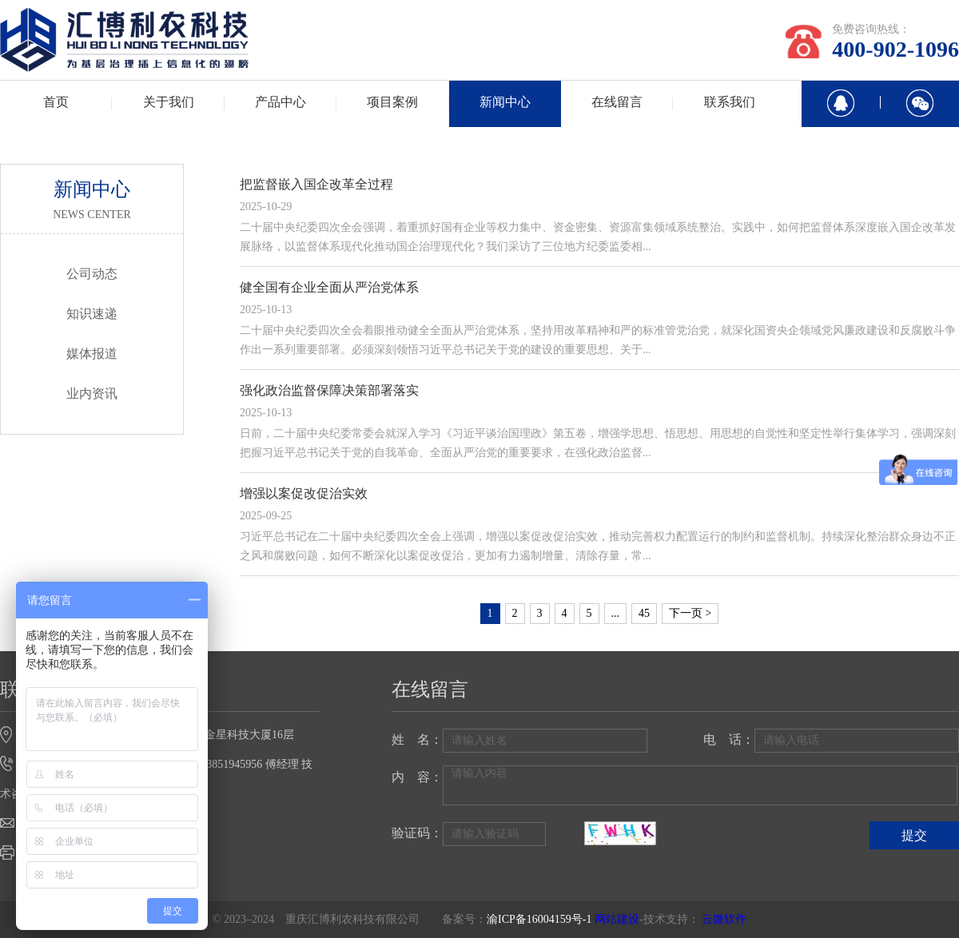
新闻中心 (505, 102)
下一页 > (690, 613)
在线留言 (617, 102)
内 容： (417, 777)
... (615, 613)
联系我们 (729, 102)
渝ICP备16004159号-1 (539, 919)
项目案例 (392, 102)
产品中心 (280, 102)
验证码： (417, 833)
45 (644, 613)
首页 (56, 102)
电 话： (728, 739)
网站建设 (617, 919)
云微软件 (724, 919)
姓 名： (417, 739)
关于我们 (168, 102)
